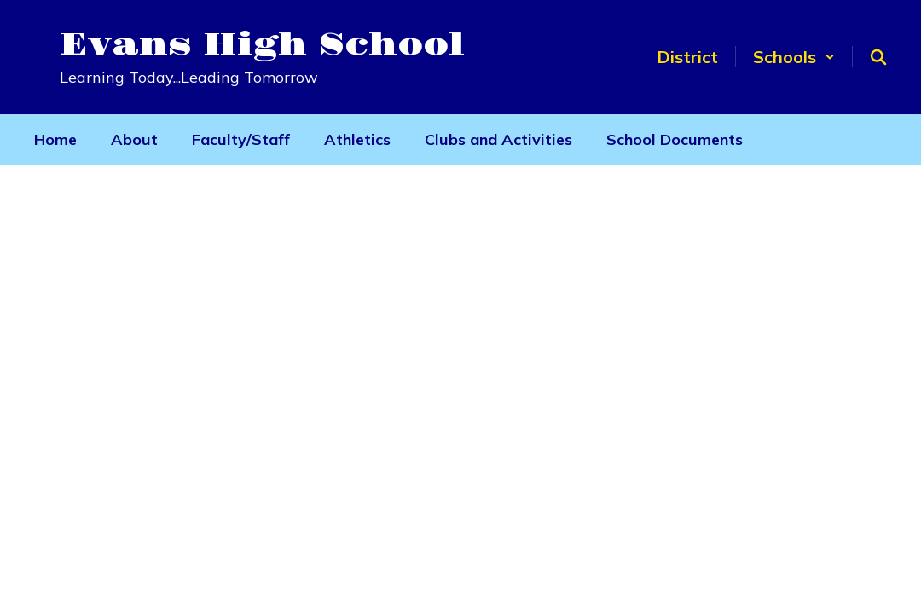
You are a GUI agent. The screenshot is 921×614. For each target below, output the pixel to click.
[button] (794, 56)
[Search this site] (878, 57)
